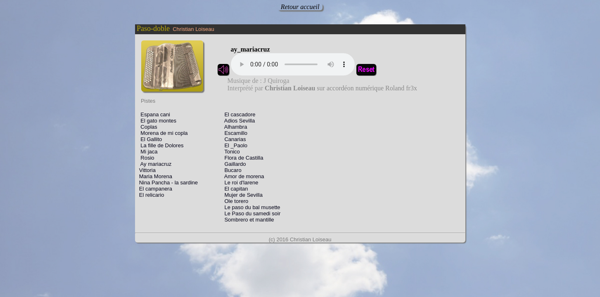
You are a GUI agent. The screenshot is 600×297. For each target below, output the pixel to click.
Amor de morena (241, 176)
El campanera (154, 189)
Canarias (232, 139)
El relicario (150, 195)
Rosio (145, 158)
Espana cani (153, 114)
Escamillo (232, 133)
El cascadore (237, 114)
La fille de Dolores (160, 145)
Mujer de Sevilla (240, 195)
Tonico (229, 151)
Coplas (146, 127)
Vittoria (146, 170)
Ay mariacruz (154, 164)
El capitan (233, 189)
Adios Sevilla (236, 121)
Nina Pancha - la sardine (167, 182)
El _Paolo (232, 145)
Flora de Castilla (240, 158)
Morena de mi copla (162, 133)
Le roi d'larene (238, 182)
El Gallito (149, 139)
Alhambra (232, 127)
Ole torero (233, 201)
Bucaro (230, 170)
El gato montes (156, 121)
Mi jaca (147, 151)
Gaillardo (232, 164)
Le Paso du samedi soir (249, 213)
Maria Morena (154, 176)
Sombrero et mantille (246, 220)
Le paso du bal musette (249, 207)
